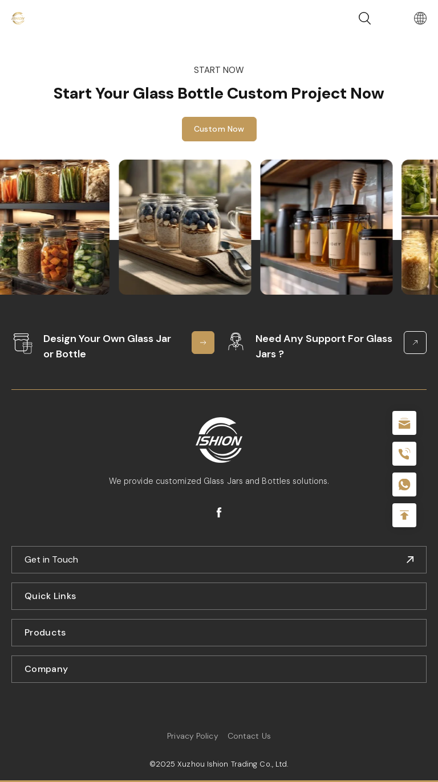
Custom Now (219, 130)
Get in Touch (51, 559)
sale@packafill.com (404, 423)
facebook (219, 512)
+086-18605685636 (404, 484)
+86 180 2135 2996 (404, 454)
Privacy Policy (192, 736)
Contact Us (249, 736)
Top (404, 515)
